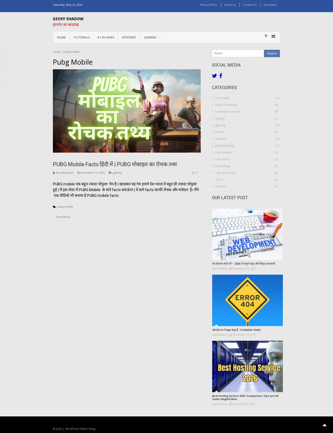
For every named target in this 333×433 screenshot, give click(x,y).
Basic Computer (226, 105)
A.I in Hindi (105, 37)
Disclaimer (270, 5)
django (220, 118)
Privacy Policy (208, 5)
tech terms (222, 159)
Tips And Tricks (225, 173)
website (220, 186)
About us (230, 5)
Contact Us (250, 5)
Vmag (92, 429)
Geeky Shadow (68, 18)
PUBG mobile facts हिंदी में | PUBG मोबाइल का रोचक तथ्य (115, 164)
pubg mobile (65, 206)
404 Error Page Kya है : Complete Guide (236, 329)
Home (61, 37)
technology (222, 166)
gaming (150, 37)
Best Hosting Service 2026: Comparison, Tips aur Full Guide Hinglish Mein (245, 397)
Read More (63, 217)
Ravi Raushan (65, 173)
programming (224, 145)
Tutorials (81, 37)
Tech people (223, 152)
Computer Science (227, 111)
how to (220, 132)
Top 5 (219, 179)
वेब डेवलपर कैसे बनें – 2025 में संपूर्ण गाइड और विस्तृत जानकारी (243, 263)
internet (129, 37)
